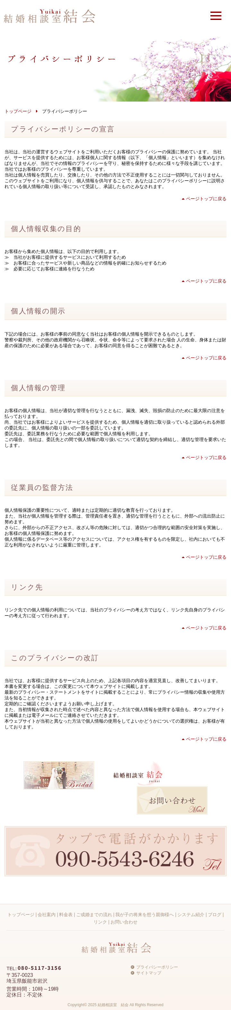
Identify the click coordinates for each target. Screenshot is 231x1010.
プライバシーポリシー (157, 967)
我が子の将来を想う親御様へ (144, 914)
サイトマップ (148, 972)
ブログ (214, 914)
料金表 (66, 914)
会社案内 (47, 914)
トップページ (17, 111)
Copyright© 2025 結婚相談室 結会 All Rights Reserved (115, 1005)
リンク (100, 921)
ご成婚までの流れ (94, 914)
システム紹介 (190, 914)
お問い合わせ (124, 921)
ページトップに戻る (204, 198)
